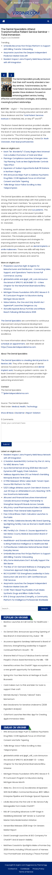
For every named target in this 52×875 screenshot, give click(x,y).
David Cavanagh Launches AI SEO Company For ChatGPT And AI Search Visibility (25, 837)
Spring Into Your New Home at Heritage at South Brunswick (25, 677)
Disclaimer (20, 413)
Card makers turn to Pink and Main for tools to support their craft (25, 687)
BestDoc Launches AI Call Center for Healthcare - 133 (26, 624)
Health (23, 406)
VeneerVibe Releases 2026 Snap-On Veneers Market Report (24, 827)
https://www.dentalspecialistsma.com (18, 347)
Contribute (24, 869)
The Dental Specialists (11, 320)
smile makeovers (9, 249)
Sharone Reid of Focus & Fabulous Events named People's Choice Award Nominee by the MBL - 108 (26, 657)
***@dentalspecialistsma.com (15, 393)
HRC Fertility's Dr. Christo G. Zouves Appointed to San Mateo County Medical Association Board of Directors (25, 533)
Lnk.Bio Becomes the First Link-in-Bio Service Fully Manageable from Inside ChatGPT (26, 804)
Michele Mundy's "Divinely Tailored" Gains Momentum (22, 697)
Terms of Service (26, 872)
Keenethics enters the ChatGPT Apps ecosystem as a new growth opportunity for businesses (27, 667)
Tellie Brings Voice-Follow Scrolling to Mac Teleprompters (22, 747)
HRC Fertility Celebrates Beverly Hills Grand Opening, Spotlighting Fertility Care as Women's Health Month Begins (27, 524)
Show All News (7, 413)
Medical (15, 406)
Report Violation (33, 413)
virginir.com (26, 13)
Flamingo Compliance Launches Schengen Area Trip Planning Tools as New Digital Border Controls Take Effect (26, 161)
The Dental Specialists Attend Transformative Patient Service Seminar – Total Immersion (25, 32)
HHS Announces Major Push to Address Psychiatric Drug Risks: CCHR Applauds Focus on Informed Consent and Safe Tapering (26, 178)
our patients (37, 210)
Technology (32, 406)
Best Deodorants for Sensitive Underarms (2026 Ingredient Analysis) (25, 706)
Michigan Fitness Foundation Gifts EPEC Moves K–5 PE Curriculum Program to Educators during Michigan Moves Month (26, 295)
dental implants (40, 246)
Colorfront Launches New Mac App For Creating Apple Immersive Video (25, 716)
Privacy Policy (38, 869)
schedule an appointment (13, 343)
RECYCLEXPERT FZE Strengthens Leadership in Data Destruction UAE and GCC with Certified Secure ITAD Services (26, 576)
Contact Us (12, 869)
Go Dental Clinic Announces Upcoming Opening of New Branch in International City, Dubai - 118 (27, 633)
